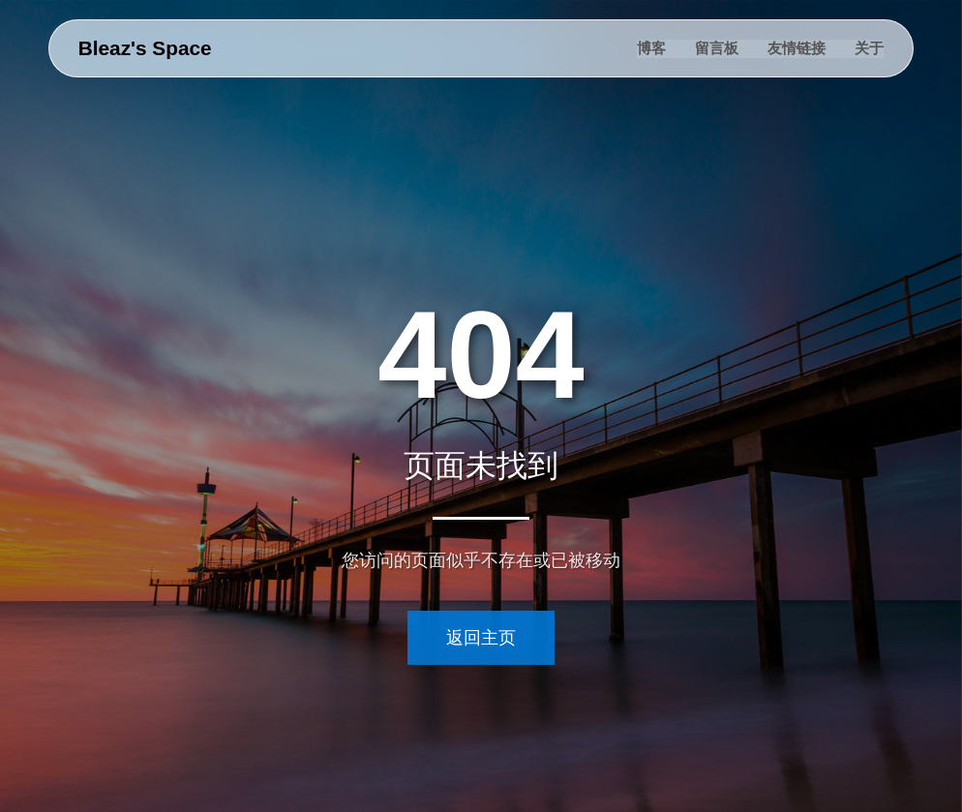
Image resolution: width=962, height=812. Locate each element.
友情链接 (796, 48)
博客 (651, 48)
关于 (869, 48)
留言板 (716, 48)
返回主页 (481, 637)
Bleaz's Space (145, 48)
